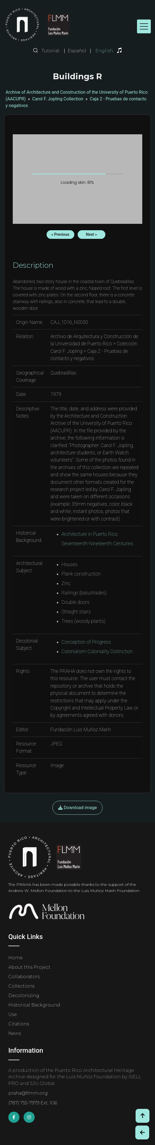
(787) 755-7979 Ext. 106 (32, 1103)
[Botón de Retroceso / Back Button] (142, 1132)
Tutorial (50, 50)
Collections (21, 986)
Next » (91, 234)
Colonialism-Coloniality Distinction (97, 651)
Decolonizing (23, 995)
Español (77, 51)
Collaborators (24, 976)
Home (15, 957)
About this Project (29, 967)
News (14, 1033)
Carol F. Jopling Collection (57, 98)
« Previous (60, 234)
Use (12, 1014)
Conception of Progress (86, 642)
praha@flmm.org (28, 1093)
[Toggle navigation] (144, 26)
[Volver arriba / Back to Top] (142, 1116)
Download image (77, 807)
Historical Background (34, 1005)
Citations (18, 1024)
